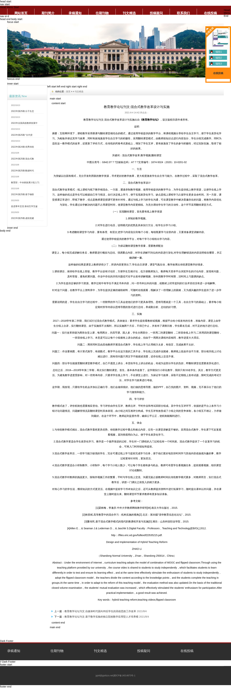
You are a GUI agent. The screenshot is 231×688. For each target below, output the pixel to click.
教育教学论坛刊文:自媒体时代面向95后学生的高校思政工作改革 (100, 611)
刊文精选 (129, 13)
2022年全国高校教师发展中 (24, 123)
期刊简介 (48, 13)
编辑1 (218, 51)
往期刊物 (102, 13)
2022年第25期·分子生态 (22, 111)
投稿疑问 (156, 13)
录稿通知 (75, 13)
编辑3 (218, 63)
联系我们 (183, 13)
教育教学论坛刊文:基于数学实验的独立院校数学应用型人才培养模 (101, 616)
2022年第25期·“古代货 (21, 135)
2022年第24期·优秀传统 (22, 147)
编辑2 (218, 57)
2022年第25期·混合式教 (22, 158)
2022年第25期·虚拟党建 (22, 218)
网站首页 (20, 13)
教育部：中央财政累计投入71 (25, 182)
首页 (68, 91)
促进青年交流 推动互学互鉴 (24, 206)
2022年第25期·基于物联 (22, 194)
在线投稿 (210, 13)
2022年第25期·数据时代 (22, 170)
